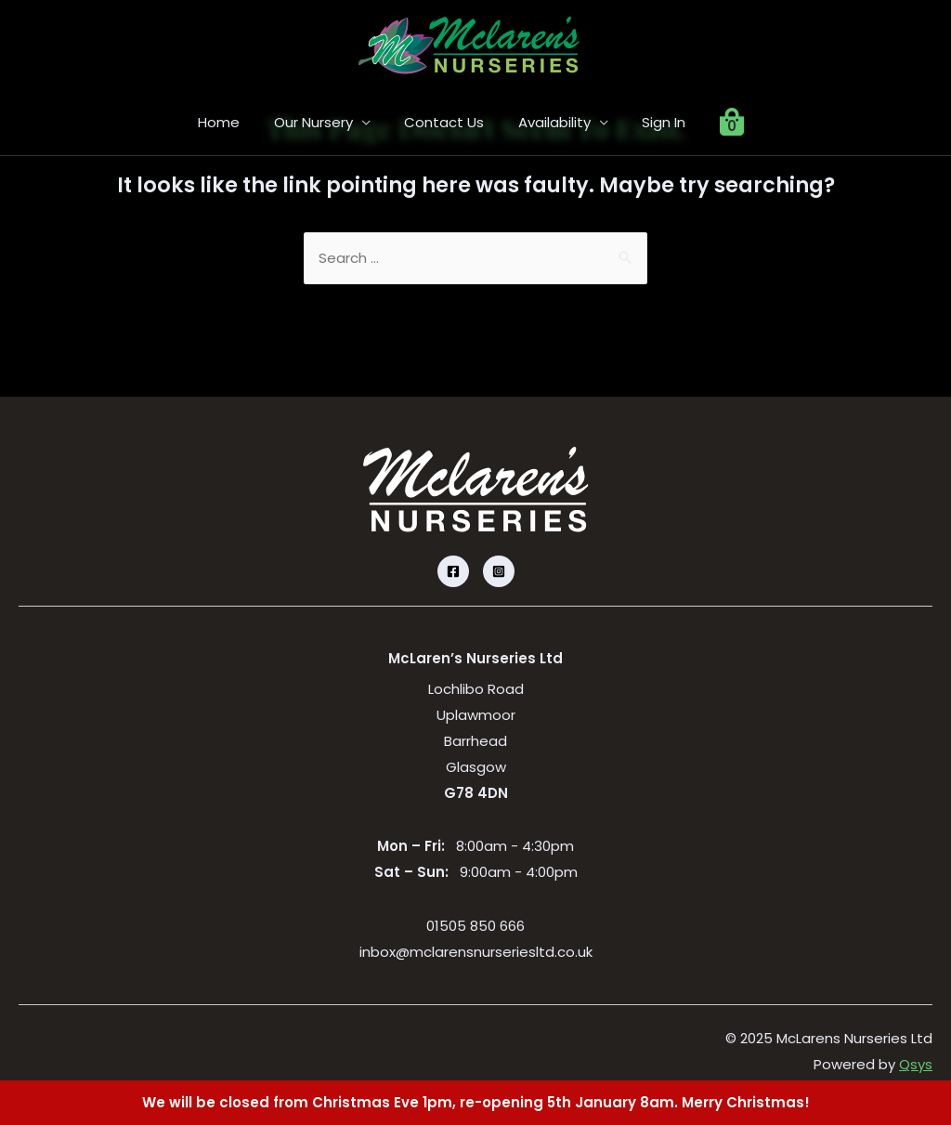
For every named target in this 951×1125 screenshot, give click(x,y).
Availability (551, 122)
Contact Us (448, 122)
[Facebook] (453, 572)
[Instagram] (499, 572)
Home (234, 122)
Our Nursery (322, 122)
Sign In (655, 122)
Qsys (915, 1065)
